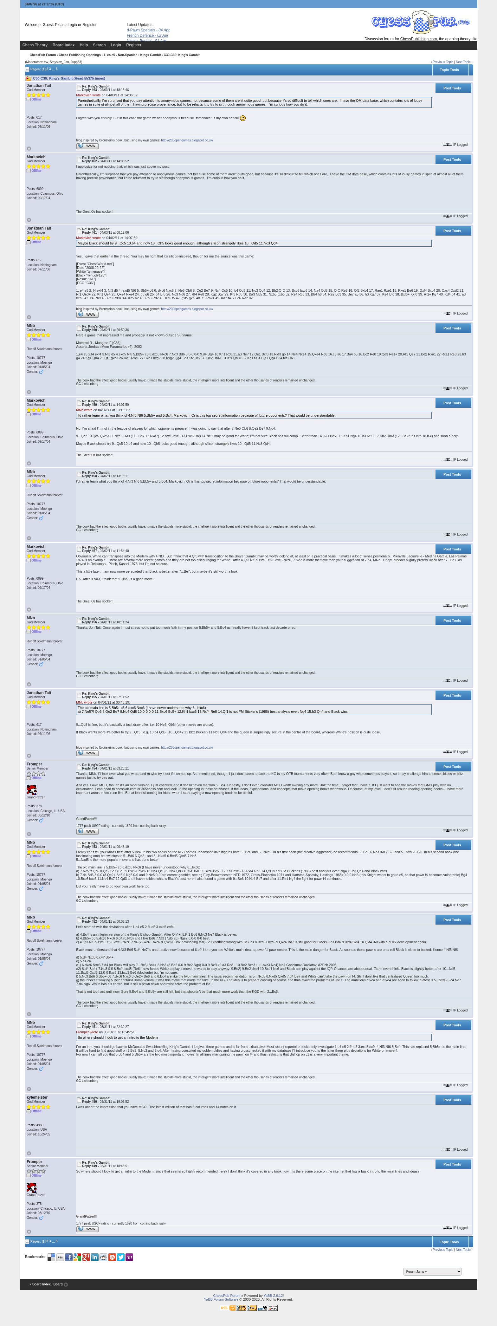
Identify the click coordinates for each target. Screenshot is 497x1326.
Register (89, 25)
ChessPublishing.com (418, 39)
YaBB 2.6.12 (273, 1295)
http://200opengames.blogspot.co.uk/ (187, 140)
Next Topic (463, 62)
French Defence (147, 35)
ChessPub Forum (43, 55)
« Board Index (40, 1284)
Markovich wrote (88, 95)
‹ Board (56, 1284)
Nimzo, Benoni (146, 41)
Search (99, 45)
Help (84, 45)
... (53, 69)
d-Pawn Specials (148, 30)
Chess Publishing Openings (80, 55)
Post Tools (452, 88)
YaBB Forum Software (221, 1299)
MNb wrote (84, 410)
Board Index (63, 45)
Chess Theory (35, 45)
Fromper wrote (87, 1032)
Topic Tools (449, 70)
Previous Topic (443, 62)
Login (72, 25)
